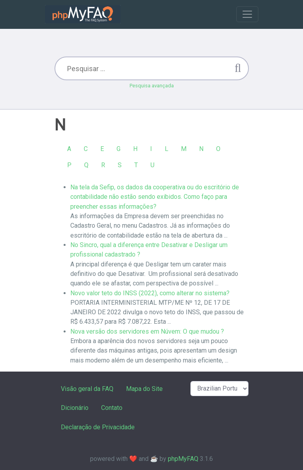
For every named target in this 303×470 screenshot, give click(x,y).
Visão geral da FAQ (87, 389)
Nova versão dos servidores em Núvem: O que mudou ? (147, 331)
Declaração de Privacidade (98, 427)
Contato (111, 407)
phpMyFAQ (183, 458)
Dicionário (74, 407)
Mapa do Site (144, 389)
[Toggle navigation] (247, 14)
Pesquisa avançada (152, 86)
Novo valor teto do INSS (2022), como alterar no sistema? (150, 293)
